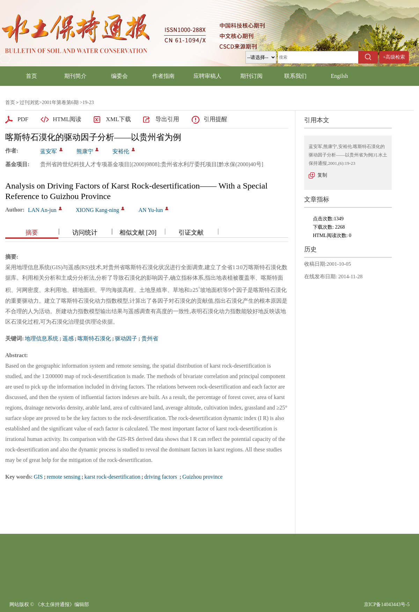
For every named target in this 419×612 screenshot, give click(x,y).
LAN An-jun (42, 210)
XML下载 (118, 119)
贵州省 (149, 338)
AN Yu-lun (150, 210)
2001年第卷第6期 (60, 102)
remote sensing (63, 477)
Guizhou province (202, 477)
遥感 (68, 338)
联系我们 (295, 76)
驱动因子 (126, 338)
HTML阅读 (67, 119)
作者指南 (163, 76)
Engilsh (339, 76)
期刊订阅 (251, 76)
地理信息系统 (41, 338)
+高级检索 (394, 57)
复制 (322, 175)
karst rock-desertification (112, 477)
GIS (38, 477)
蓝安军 (48, 151)
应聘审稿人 (207, 76)
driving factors (161, 477)
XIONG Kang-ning (97, 210)
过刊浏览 (29, 102)
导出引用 (167, 119)
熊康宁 (84, 151)
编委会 (119, 76)
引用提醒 (215, 119)
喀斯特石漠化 (94, 338)
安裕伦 (120, 151)
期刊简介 (75, 76)
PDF (22, 119)
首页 (31, 76)
